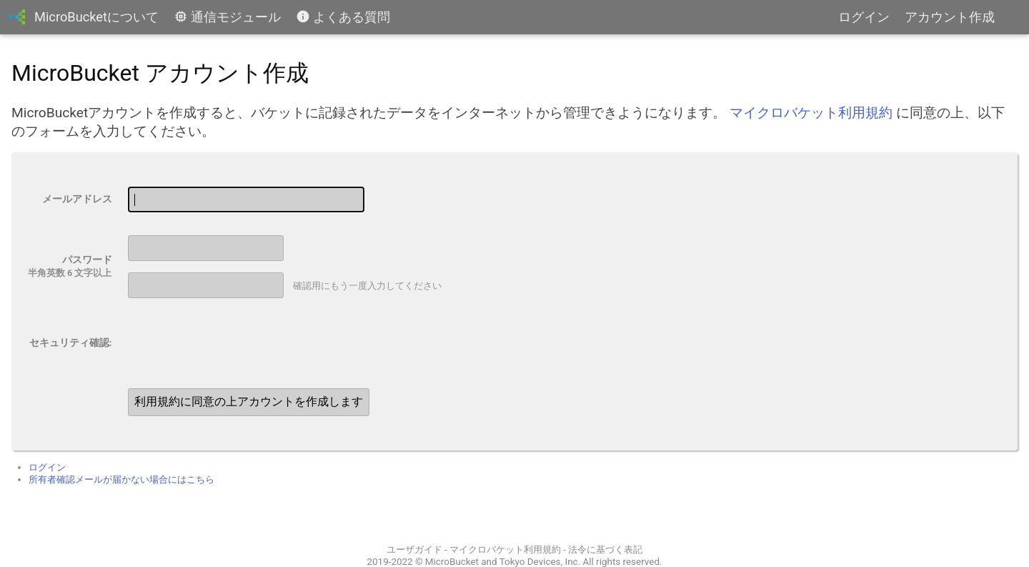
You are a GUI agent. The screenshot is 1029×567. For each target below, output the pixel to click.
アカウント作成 (950, 16)
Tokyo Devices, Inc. (539, 561)
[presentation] (230, 343)
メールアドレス (77, 198)
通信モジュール (228, 16)
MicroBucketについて (96, 16)
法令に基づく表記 (605, 549)
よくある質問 (343, 16)
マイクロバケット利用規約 (811, 112)
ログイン (864, 16)
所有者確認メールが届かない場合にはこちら (121, 479)
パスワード (87, 259)
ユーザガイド (414, 549)
